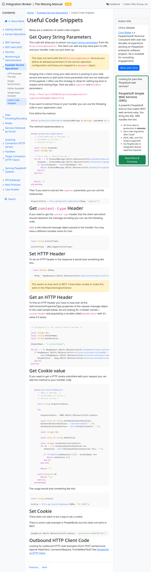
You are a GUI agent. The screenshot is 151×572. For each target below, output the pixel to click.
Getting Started (13, 29)
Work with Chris (129, 68)
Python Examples (16, 88)
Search (10, 199)
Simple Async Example (14, 94)
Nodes (8, 123)
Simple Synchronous (14, 82)
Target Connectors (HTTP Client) (15, 158)
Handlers (10, 151)
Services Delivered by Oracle (15, 129)
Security (9, 52)
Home (30, 12)
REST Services (12, 42)
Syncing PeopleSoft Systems (15, 170)
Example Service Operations (14, 66)
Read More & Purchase (132, 159)
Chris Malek (124, 32)
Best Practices (12, 184)
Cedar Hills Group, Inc (135, 4)
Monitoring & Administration (13, 58)
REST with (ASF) (13, 47)
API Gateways (12, 180)
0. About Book (14, 21)
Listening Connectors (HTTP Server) (15, 143)
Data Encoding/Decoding (16, 116)
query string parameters (84, 42)
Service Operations (15, 34)
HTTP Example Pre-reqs (15, 75)
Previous (33, 555)
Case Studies (12, 189)
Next (44, 555)
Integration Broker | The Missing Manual (32, 4)
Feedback (113, 4)
